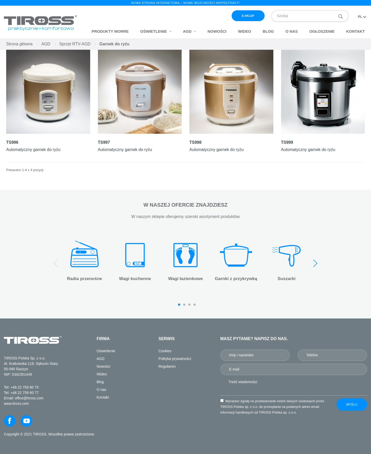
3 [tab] (189, 304)
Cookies (165, 351)
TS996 (12, 142)
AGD (100, 359)
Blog (100, 382)
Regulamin (167, 366)
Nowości (103, 366)
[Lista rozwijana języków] (362, 14)
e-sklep (248, 15)
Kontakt (103, 397)
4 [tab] (194, 304)
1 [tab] (179, 304)
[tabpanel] (84, 261)
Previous (56, 263)
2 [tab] (184, 304)
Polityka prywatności (174, 359)
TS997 (104, 142)
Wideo (102, 374)
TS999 (287, 142)
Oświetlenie (106, 351)
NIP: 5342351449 (18, 374)
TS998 (195, 142)
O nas (101, 390)
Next (315, 263)
